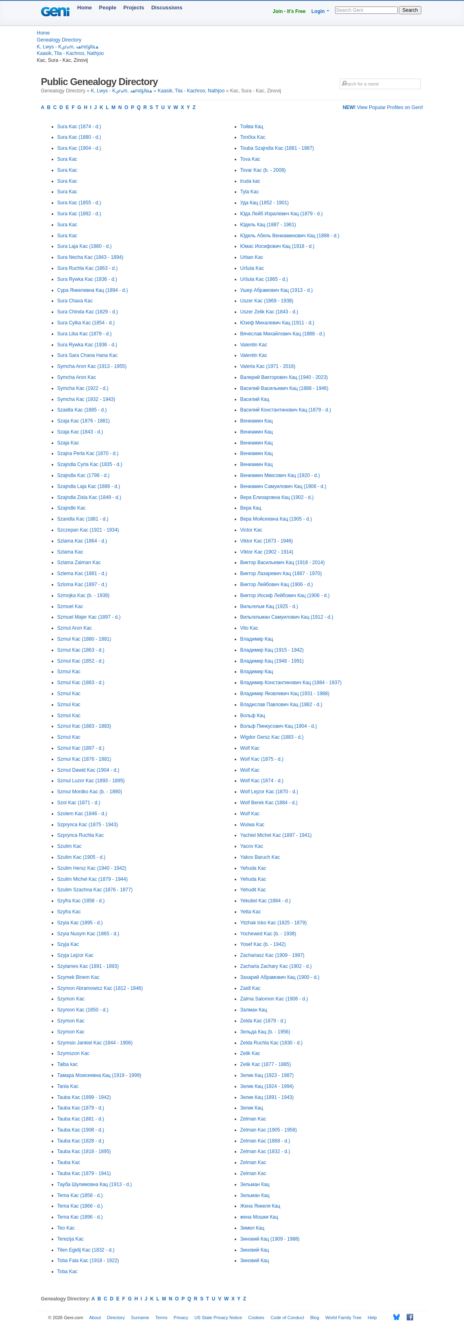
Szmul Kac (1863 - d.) (81, 650)
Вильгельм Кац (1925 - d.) (269, 606)
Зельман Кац (255, 1184)
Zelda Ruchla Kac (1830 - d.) (271, 1043)
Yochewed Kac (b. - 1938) (268, 934)
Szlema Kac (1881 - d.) (82, 573)
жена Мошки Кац (259, 1217)
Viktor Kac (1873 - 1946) (266, 541)
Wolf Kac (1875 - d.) (262, 759)
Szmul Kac (69, 671)
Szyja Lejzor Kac (75, 955)
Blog (314, 1317)
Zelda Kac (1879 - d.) (263, 1021)
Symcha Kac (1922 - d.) (83, 388)
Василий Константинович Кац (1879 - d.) (285, 410)
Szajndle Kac (71, 508)
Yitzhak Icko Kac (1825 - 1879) (273, 923)
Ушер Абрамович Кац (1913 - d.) (276, 290)
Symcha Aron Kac (76, 377)
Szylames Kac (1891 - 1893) (88, 966)
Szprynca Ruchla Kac (80, 835)
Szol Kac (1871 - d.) (78, 802)
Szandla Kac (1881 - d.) (83, 519)
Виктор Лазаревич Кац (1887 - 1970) (281, 573)
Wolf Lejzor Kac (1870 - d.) (269, 792)
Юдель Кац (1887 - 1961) (268, 225)
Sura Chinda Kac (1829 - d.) (87, 312)
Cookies (256, 1317)
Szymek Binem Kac (78, 977)
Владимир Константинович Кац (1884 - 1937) (291, 682)
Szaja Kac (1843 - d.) (80, 432)
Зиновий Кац (254, 1250)
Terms (161, 1317)
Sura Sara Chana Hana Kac (87, 355)
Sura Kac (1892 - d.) (79, 214)
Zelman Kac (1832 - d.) (265, 1151)
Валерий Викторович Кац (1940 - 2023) (284, 377)
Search (410, 10)
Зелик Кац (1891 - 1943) (267, 1097)
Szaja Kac (68, 443)
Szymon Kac (71, 999)
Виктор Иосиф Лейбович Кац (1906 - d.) (285, 595)
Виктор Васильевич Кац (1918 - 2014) (282, 562)
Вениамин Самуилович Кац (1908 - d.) (283, 486)
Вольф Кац (252, 715)
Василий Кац (255, 399)
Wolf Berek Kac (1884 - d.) (269, 802)
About (95, 1317)
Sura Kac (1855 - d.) (79, 203)
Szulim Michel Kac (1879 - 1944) (92, 879)
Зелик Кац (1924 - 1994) (267, 1086)
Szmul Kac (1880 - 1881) (84, 639)
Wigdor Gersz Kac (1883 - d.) (272, 737)
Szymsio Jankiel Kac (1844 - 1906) (95, 1043)
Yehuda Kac (253, 868)
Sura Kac (67, 159)
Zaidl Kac (250, 988)
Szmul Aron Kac (74, 628)
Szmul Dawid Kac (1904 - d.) (88, 770)
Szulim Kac (69, 846)
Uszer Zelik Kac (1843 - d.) (269, 312)
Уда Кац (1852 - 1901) (264, 203)
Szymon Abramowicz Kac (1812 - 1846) (100, 988)
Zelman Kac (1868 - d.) (265, 1141)
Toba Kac (67, 1271)
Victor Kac (251, 530)
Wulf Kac (250, 813)
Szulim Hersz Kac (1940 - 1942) (91, 868)
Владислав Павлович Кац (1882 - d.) (281, 704)
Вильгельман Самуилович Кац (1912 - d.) (286, 617)
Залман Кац (253, 1010)
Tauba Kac (69, 1162)
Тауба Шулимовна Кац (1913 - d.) (94, 1184)
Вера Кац (250, 508)
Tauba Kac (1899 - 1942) (84, 1097)
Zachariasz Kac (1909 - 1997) (272, 955)
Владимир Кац (256, 639)
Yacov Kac (251, 846)
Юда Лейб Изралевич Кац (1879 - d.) (281, 214)
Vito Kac (249, 628)
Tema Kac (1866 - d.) (80, 1206)
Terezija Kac (70, 1239)
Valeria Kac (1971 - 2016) (268, 366)
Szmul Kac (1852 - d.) (81, 661)
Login (318, 11)
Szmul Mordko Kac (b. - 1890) (89, 792)
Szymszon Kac (73, 1053)
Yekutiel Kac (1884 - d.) (265, 901)
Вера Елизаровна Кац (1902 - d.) (277, 497)
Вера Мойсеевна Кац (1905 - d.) (276, 519)
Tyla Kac (249, 192)
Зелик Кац (251, 1108)
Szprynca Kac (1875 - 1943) (87, 824)
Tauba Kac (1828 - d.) (80, 1141)
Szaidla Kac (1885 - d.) (82, 410)
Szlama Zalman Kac (79, 562)
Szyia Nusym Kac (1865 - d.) (88, 934)
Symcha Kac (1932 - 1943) (86, 399)
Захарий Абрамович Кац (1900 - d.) (280, 977)
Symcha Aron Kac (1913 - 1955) (92, 366)
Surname (140, 1317)
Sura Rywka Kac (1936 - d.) (87, 345)
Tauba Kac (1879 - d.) (80, 1108)
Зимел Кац (252, 1228)
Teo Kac (66, 1228)
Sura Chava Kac (75, 301)
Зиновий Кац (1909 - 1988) (270, 1239)
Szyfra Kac (69, 912)
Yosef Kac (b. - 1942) (263, 944)
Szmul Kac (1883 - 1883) (84, 726)
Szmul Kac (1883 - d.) (81, 682)
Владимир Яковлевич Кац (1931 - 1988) (284, 693)
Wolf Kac (250, 748)
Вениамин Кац (256, 421)
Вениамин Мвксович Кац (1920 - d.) (280, 475)
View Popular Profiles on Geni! (383, 107)
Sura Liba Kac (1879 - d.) (84, 334)
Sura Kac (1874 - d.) (79, 126)
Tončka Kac (253, 137)
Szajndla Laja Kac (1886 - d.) (88, 486)
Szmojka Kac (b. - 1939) (83, 595)
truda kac (250, 181)
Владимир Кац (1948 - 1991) (272, 661)
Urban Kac (252, 257)
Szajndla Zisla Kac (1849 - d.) (89, 497)
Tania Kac (68, 1086)
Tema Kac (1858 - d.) (80, 1195)
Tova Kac (250, 159)
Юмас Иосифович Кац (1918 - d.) (277, 246)
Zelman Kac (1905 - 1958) (268, 1130)
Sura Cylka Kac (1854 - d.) (86, 323)
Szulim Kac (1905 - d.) (81, 857)
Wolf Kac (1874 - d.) (262, 781)
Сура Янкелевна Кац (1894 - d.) (92, 290)
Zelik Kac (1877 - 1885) (265, 1064)
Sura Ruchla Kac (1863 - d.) (87, 268)
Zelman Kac (253, 1119)
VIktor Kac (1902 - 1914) (267, 552)
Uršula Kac (252, 268)
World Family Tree (343, 1317)
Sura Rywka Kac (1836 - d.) (87, 279)
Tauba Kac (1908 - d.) (80, 1130)
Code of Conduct (287, 1317)
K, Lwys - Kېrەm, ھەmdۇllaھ (67, 47)
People (107, 7)
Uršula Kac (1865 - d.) (264, 279)
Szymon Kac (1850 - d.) (83, 1010)
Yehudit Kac (253, 890)
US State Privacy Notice (218, 1317)
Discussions (167, 7)
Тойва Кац (252, 126)
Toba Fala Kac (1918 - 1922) (88, 1260)
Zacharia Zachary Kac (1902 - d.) (276, 966)
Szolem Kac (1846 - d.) (82, 813)
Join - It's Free (289, 11)
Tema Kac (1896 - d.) (80, 1217)
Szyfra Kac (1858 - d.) (81, 901)
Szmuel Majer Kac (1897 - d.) (89, 617)
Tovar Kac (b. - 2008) (263, 170)
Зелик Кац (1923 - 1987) (267, 1075)
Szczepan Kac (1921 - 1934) (88, 530)
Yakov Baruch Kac (260, 857)
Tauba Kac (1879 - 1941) (84, 1173)
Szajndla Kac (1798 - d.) (83, 475)
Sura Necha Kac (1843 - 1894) (90, 257)
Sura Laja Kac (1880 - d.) (84, 246)
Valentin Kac (254, 345)
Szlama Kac (70, 552)
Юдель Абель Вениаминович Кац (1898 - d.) (290, 236)
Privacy (181, 1317)
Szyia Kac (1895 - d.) (80, 923)
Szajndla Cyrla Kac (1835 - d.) (89, 464)
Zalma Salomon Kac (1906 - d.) (274, 999)
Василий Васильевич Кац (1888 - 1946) (284, 388)
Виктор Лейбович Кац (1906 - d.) (276, 584)
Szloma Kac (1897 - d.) (82, 584)
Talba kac (67, 1064)
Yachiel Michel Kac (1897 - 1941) (276, 835)
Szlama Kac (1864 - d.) (82, 541)
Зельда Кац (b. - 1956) (265, 1032)
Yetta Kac (250, 912)
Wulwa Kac (252, 824)
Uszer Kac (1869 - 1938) (267, 301)
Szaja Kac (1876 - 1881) (83, 421)
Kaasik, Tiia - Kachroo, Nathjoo (70, 53)
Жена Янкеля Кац (260, 1206)
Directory (116, 1317)
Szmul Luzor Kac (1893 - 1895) (91, 781)
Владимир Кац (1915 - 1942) (272, 650)
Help (372, 1317)
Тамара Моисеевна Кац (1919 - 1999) (99, 1075)
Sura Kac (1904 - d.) (79, 148)
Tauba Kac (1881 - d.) (80, 1119)
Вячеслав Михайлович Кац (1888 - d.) (282, 334)
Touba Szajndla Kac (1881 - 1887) (277, 148)
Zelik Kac (250, 1053)
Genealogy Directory (59, 40)
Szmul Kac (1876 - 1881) (84, 759)
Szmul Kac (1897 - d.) (81, 748)
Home (84, 7)
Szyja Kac (68, 944)
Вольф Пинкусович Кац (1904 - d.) (278, 726)
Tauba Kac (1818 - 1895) (84, 1151)
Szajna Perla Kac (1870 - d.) (88, 453)
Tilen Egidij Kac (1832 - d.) (86, 1250)
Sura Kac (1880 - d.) (79, 137)
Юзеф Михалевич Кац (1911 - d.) (277, 323)
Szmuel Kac (70, 606)
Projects (133, 7)
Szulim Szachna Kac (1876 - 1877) (95, 890)
